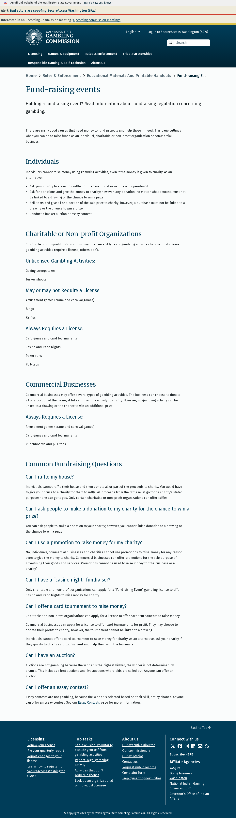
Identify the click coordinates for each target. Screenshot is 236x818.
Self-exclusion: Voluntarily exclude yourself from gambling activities (94, 749)
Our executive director (138, 745)
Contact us (130, 762)
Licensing (35, 54)
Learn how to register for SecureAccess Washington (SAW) (46, 771)
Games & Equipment (63, 54)
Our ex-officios (132, 756)
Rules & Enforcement (101, 54)
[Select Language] (118, 32)
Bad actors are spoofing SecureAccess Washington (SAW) (53, 10)
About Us (98, 63)
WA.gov (175, 768)
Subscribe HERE (181, 754)
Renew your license (41, 745)
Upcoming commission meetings (96, 20)
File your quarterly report (45, 751)
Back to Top (200, 728)
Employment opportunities (141, 778)
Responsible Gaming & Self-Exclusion (57, 63)
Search (170, 42)
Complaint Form (133, 773)
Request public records (139, 767)
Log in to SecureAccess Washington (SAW (177, 32)
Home (31, 75)
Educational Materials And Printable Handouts (129, 75)
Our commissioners (136, 751)
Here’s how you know (98, 3)
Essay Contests (89, 702)
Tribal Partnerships (137, 54)
